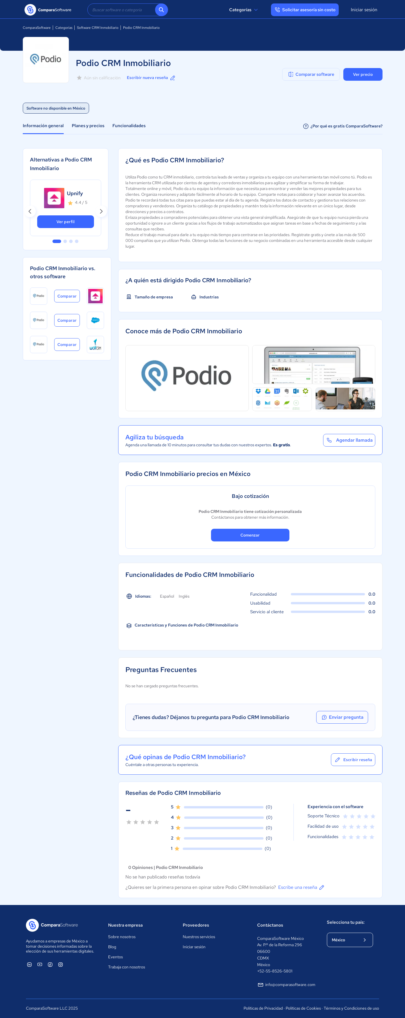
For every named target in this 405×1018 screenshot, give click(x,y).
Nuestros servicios (199, 936)
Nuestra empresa (125, 925)
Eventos (115, 956)
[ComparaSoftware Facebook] (50, 964)
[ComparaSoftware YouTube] (39, 964)
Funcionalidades (129, 126)
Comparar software (310, 74)
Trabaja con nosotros (126, 967)
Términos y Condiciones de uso (351, 1008)
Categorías (244, 9)
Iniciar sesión (364, 10)
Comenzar (250, 535)
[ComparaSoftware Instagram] (60, 964)
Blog (112, 946)
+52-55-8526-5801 (274, 971)
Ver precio (363, 74)
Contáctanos (270, 925)
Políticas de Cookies (303, 1008)
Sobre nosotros (121, 936)
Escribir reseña (353, 759)
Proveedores (196, 925)
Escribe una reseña (301, 887)
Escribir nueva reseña (151, 77)
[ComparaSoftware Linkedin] (29, 964)
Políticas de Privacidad (263, 1008)
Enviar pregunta (342, 717)
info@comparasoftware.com (286, 984)
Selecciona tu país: (346, 922)
